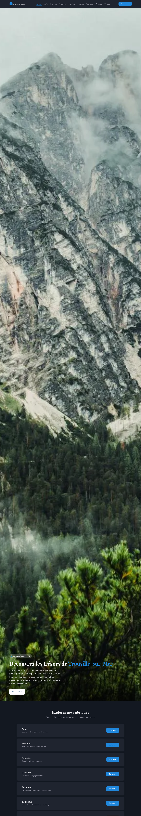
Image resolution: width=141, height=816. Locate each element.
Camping (62, 4)
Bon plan (53, 4)
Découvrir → (125, 4)
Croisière (71, 4)
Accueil (39, 4)
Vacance (99, 4)
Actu (46, 4)
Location (80, 4)
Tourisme (89, 4)
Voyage (107, 4)
